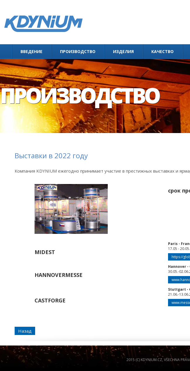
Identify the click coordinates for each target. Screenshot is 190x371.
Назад (25, 331)
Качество (162, 51)
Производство (77, 51)
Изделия (123, 51)
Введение (31, 51)
